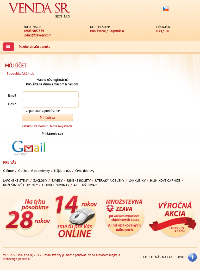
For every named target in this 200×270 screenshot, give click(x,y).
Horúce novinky (55, 185)
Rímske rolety (79, 180)
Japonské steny (16, 180)
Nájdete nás (62, 170)
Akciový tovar (85, 185)
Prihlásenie (98, 31)
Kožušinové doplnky (20, 185)
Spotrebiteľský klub (20, 73)
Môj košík (163, 27)
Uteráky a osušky (109, 180)
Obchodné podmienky (34, 170)
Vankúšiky (137, 180)
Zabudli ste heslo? (35, 126)
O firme (8, 170)
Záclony (40, 180)
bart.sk (26, 259)
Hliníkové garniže (165, 180)
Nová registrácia (61, 126)
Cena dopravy (84, 170)
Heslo (12, 104)
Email (12, 95)
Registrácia (116, 31)
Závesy (57, 180)
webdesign (10, 259)
